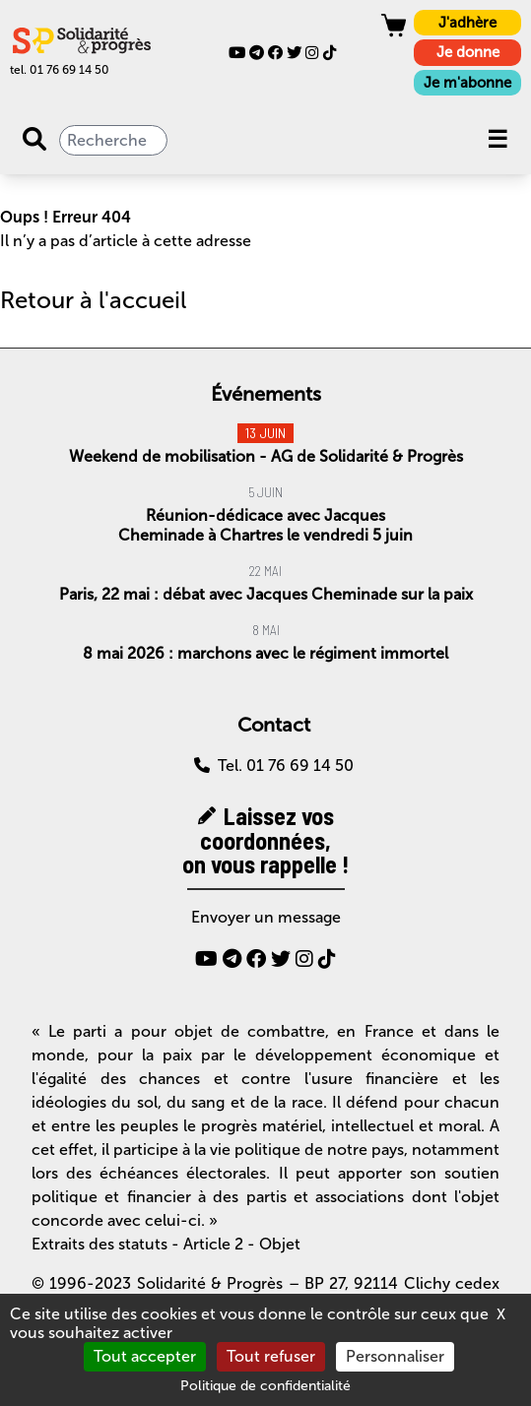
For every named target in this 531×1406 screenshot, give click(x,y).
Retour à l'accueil (93, 300)
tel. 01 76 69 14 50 (59, 70)
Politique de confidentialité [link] (265, 1385)
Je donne (467, 52)
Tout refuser (271, 1356)
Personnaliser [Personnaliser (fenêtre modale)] (395, 1356)
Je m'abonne (467, 83)
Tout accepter (145, 1356)
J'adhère (467, 23)
